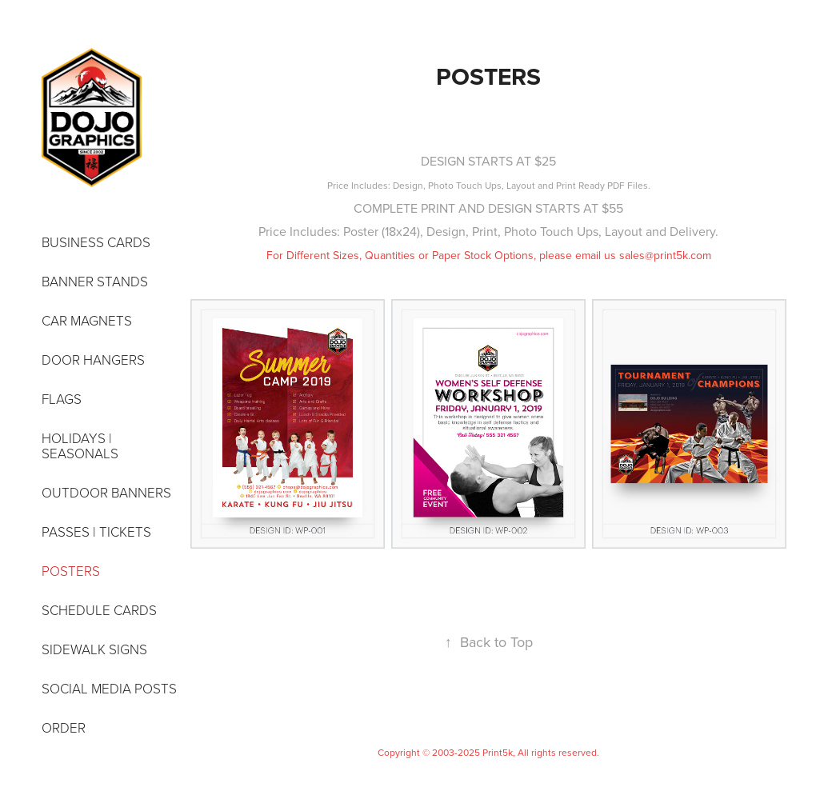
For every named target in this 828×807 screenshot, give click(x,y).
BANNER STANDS (95, 281)
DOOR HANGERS (93, 359)
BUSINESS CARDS (96, 242)
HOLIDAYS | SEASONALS (80, 445)
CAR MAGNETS (87, 320)
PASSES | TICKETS (96, 531)
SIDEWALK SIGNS (94, 649)
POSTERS (71, 570)
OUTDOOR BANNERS (106, 492)
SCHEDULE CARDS (99, 610)
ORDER (64, 727)
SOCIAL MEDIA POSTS (109, 688)
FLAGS (62, 399)
